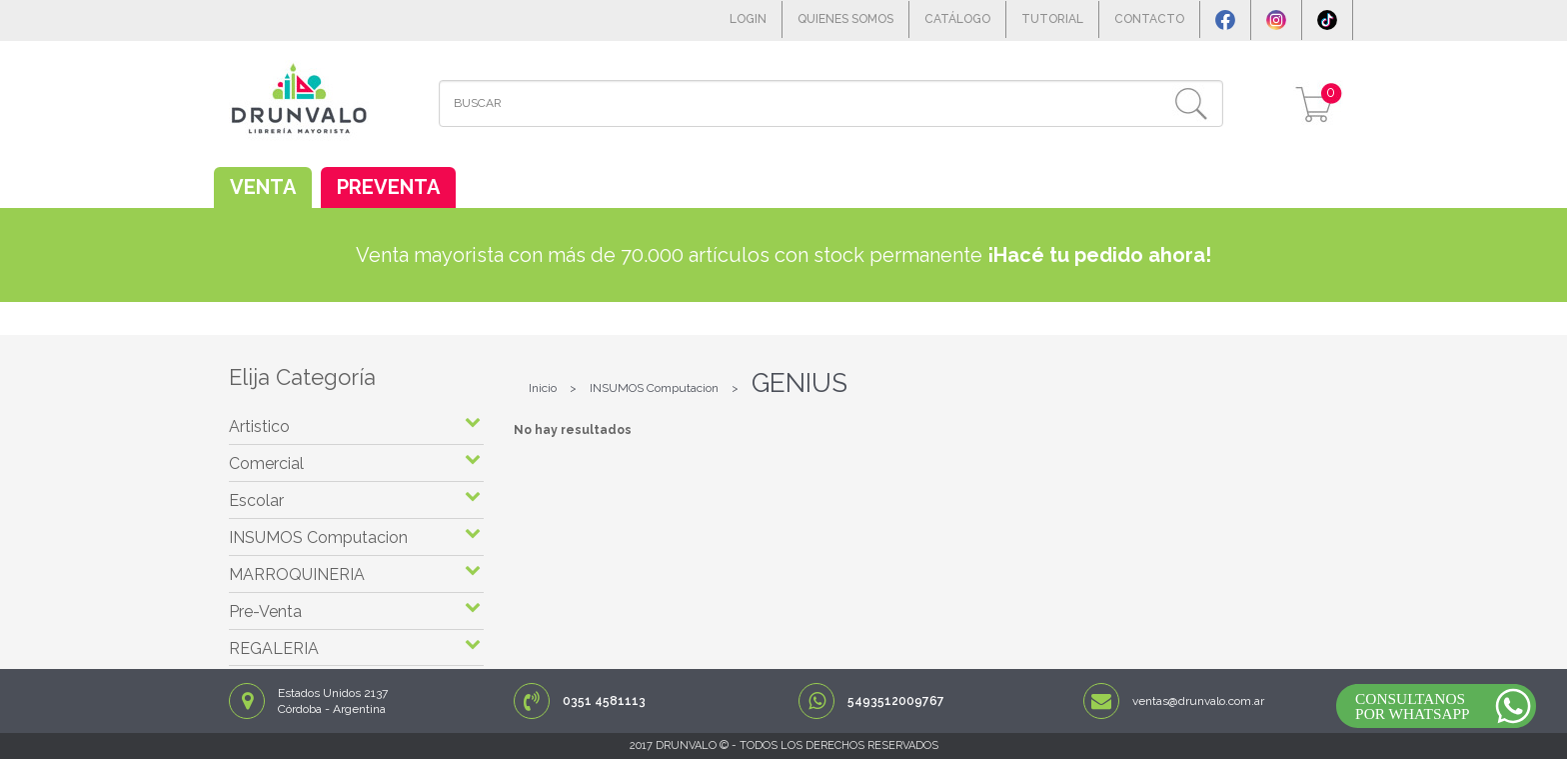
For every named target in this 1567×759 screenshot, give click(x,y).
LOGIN (748, 19)
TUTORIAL (1052, 19)
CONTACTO (1149, 19)
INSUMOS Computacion (654, 388)
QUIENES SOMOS (845, 19)
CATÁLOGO (957, 19)
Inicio (543, 388)
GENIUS (799, 383)
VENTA (263, 187)
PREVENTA (388, 187)
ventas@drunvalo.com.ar (1198, 701)
